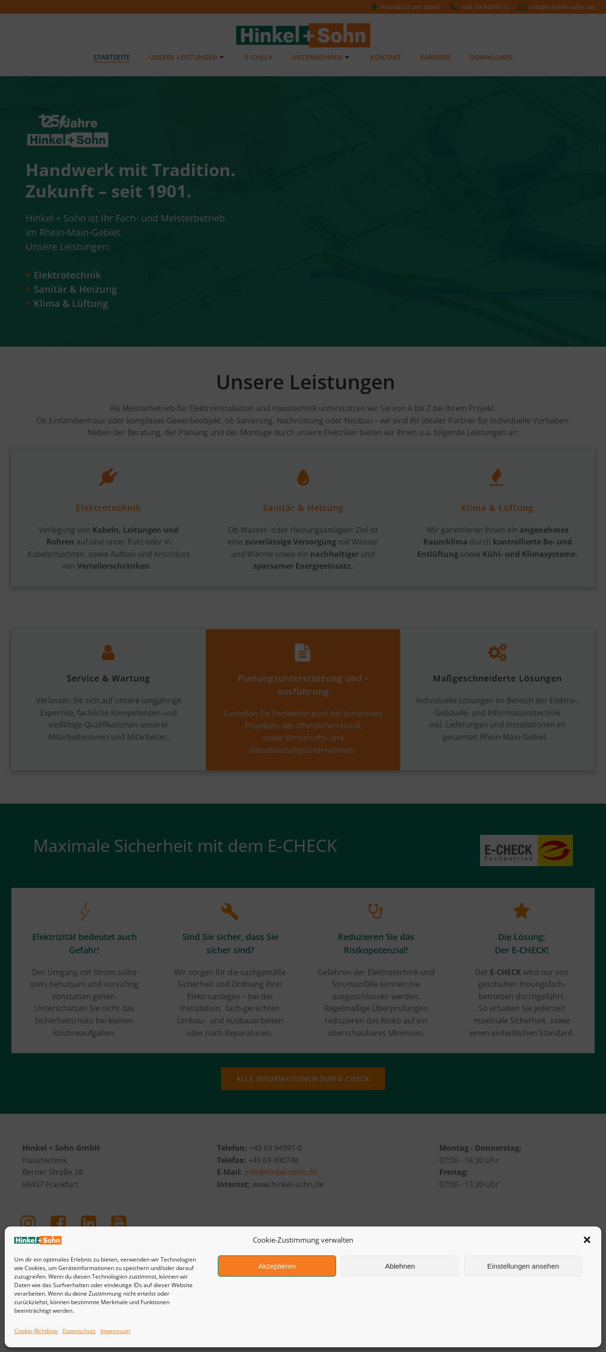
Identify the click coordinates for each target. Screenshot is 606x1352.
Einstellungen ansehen (523, 1266)
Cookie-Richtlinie (36, 1331)
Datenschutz (79, 1331)
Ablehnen (400, 1266)
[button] (587, 1240)
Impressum (115, 1331)
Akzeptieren (276, 1266)
